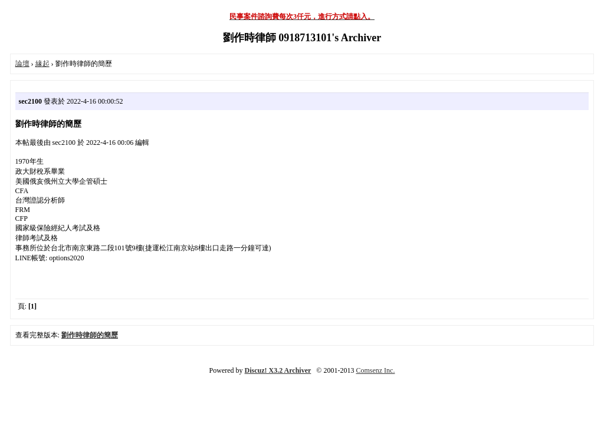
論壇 (22, 63)
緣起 (42, 63)
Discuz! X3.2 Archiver (278, 370)
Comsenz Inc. (375, 370)
